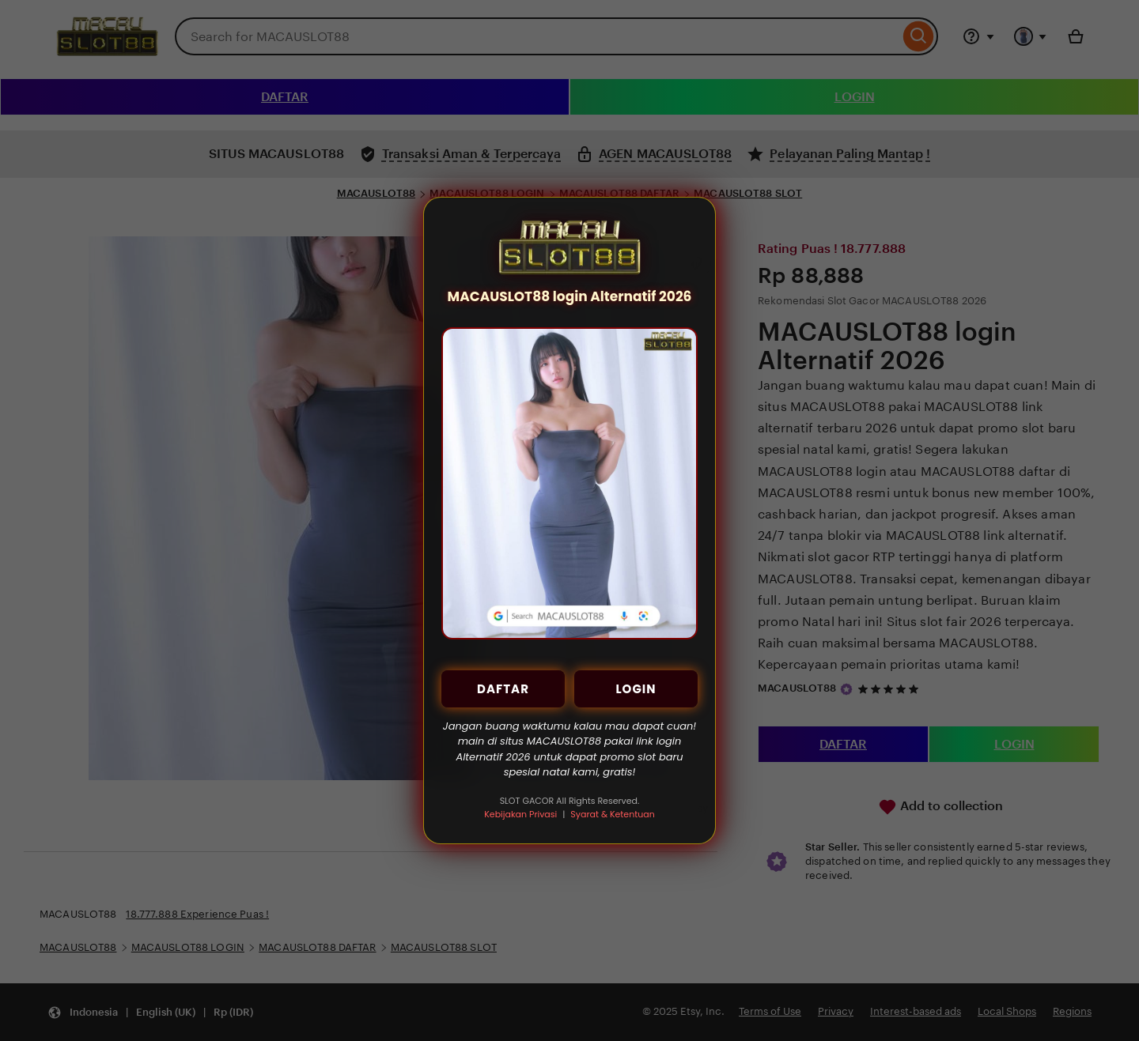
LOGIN (635, 689)
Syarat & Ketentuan (612, 814)
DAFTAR (503, 689)
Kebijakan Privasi (520, 814)
